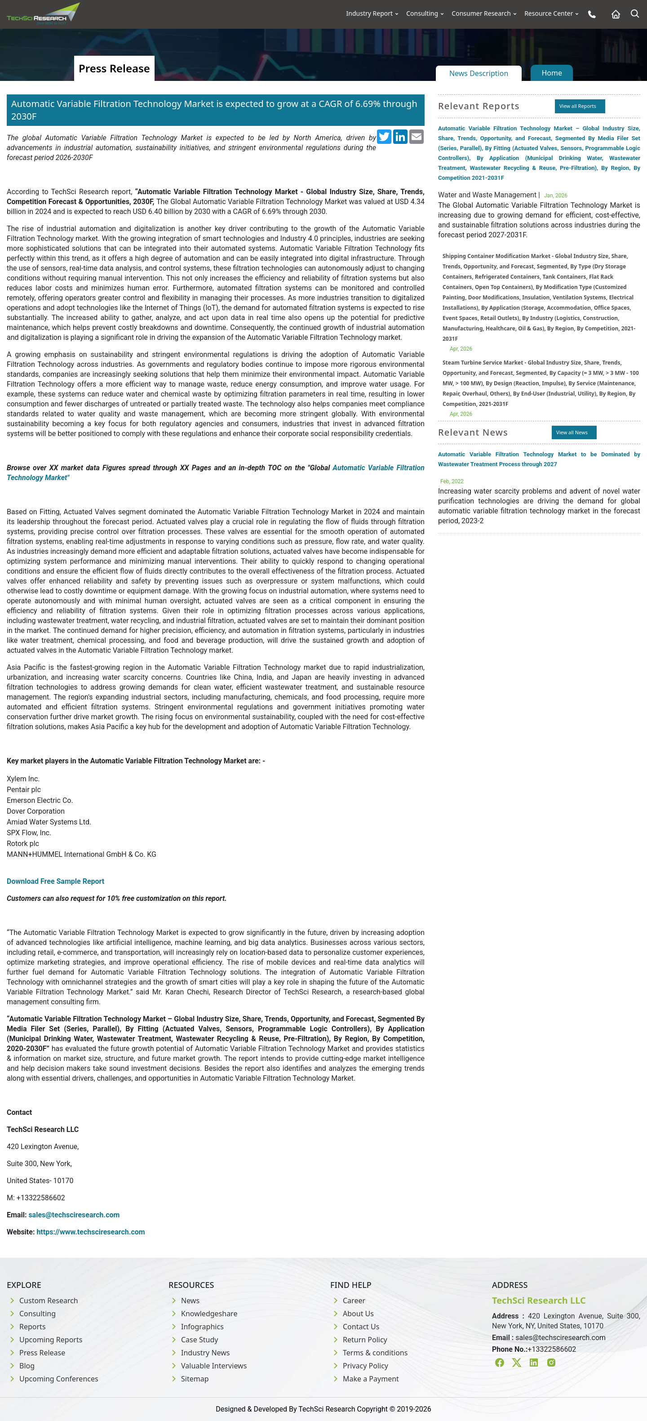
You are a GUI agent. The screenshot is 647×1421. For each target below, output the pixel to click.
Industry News (199, 1353)
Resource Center (548, 13)
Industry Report (369, 13)
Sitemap (188, 1379)
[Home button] (613, 14)
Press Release (36, 1353)
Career (347, 1300)
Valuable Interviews (207, 1366)
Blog (21, 1366)
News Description (478, 73)
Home (551, 73)
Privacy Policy (359, 1366)
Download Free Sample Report (55, 881)
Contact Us (354, 1327)
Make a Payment (364, 1379)
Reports (26, 1327)
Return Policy (358, 1340)
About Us (352, 1314)
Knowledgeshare (202, 1314)
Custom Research (42, 1300)
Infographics (196, 1327)
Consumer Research (481, 13)
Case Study (193, 1340)
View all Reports (577, 105)
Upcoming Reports (44, 1340)
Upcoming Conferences (52, 1379)
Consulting (422, 13)
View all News (572, 432)
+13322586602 (551, 1349)
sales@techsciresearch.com (560, 1337)
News (183, 1300)
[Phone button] (589, 14)
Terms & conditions (369, 1353)
